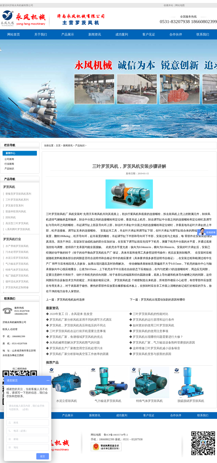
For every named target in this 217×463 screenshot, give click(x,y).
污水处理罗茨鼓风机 (17, 251)
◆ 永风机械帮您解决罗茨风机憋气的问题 (73, 342)
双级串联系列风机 (16, 211)
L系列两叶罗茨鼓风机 (18, 229)
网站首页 (13, 34)
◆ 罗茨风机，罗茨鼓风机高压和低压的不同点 (76, 325)
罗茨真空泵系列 (14, 205)
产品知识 (9, 168)
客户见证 (148, 34)
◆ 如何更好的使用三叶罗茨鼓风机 (151, 325)
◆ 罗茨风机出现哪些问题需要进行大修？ (156, 336)
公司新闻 (9, 159)
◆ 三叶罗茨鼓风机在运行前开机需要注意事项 (76, 331)
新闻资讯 (94, 34)
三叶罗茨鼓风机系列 (17, 199)
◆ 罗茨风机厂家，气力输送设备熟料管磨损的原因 (162, 342)
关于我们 (40, 34)
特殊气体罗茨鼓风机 (17, 269)
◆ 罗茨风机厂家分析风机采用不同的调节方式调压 (79, 319)
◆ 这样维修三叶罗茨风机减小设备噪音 (154, 348)
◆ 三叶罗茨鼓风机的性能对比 (148, 314)
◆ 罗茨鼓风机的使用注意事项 (148, 331)
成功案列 (121, 34)
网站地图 (180, 5)
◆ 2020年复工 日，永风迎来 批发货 (69, 314)
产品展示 (67, 34)
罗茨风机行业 (12, 239)
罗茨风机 (9, 187)
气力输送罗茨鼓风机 (17, 263)
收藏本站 (168, 5)
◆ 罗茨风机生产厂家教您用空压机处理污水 (74, 348)
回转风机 (11, 217)
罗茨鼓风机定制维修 (17, 287)
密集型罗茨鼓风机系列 (18, 193)
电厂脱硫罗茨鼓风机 (17, 275)
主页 (58, 145)
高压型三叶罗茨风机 (17, 223)
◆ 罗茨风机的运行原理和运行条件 (151, 319)
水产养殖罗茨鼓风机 (17, 246)
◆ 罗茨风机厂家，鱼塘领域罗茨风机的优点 (74, 336)
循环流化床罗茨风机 (17, 281)
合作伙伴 (175, 34)
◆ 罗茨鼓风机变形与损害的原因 (150, 354)
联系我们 (202, 34)
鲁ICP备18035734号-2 (116, 434)
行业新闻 (9, 163)
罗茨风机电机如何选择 (71, 299)
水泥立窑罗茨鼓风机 (17, 257)
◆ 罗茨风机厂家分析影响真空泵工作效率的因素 (77, 354)
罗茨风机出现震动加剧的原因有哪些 (163, 299)
